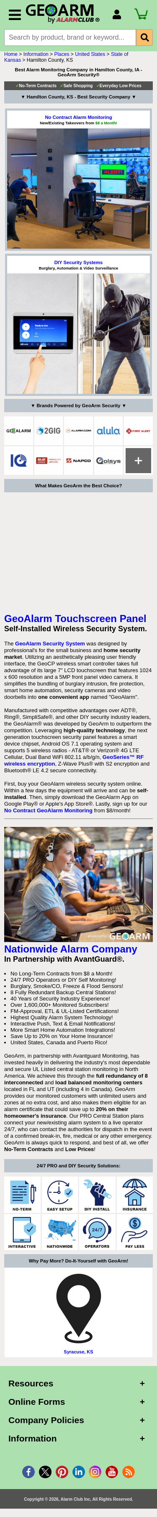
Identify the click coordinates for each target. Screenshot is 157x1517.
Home (11, 54)
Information (36, 54)
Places (61, 54)
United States (90, 54)
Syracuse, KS (78, 1351)
